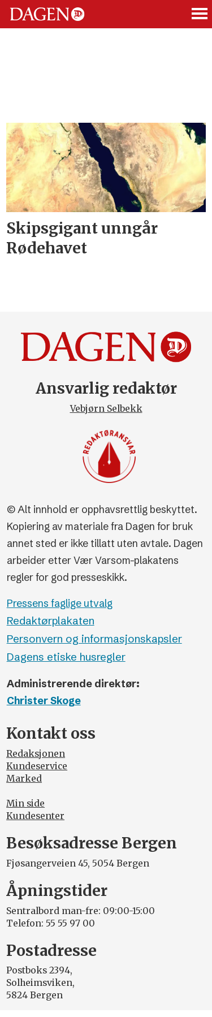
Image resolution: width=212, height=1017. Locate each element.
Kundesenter (35, 816)
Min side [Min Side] (25, 803)
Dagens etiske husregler (66, 656)
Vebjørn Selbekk (106, 408)
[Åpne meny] (200, 14)
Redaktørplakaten (50, 620)
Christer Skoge (44, 701)
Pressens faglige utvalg (60, 603)
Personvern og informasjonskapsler (94, 638)
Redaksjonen (35, 753)
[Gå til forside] (47, 14)
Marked (24, 778)
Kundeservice (36, 766)
